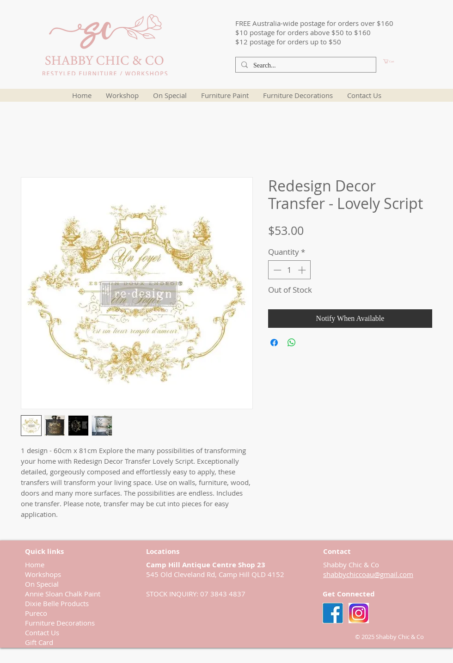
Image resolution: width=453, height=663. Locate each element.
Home (34, 564)
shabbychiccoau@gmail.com (368, 574)
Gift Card (39, 642)
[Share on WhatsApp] (291, 342)
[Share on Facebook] (274, 342)
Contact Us (42, 632)
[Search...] (304, 65)
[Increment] (303, 270)
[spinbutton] (289, 270)
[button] (404, 61)
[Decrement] (276, 270)
